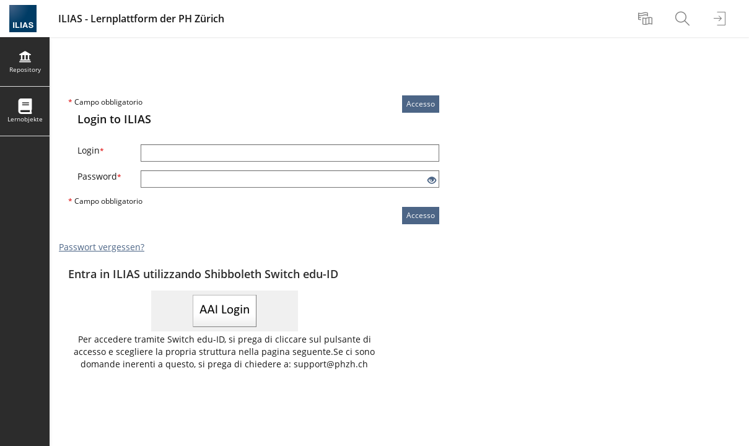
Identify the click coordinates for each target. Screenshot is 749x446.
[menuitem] (646, 18)
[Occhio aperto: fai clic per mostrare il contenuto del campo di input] (431, 180)
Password (99, 176)
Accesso (420, 103)
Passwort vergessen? (101, 247)
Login (90, 150)
